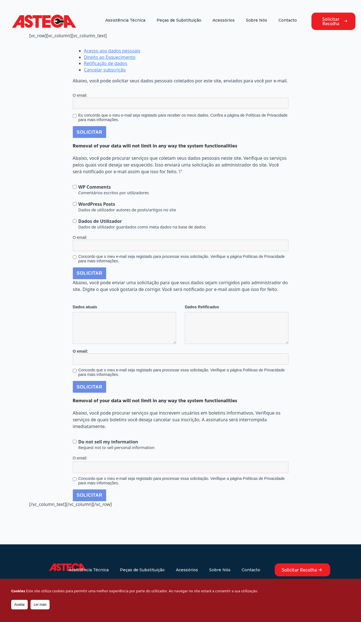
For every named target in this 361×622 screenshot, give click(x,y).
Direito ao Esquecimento (110, 57)
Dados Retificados (202, 307)
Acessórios (224, 20)
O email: (80, 95)
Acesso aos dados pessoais (112, 51)
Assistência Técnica (125, 20)
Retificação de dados (105, 63)
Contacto (287, 20)
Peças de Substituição (179, 20)
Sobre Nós (256, 20)
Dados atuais (85, 307)
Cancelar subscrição (105, 70)
